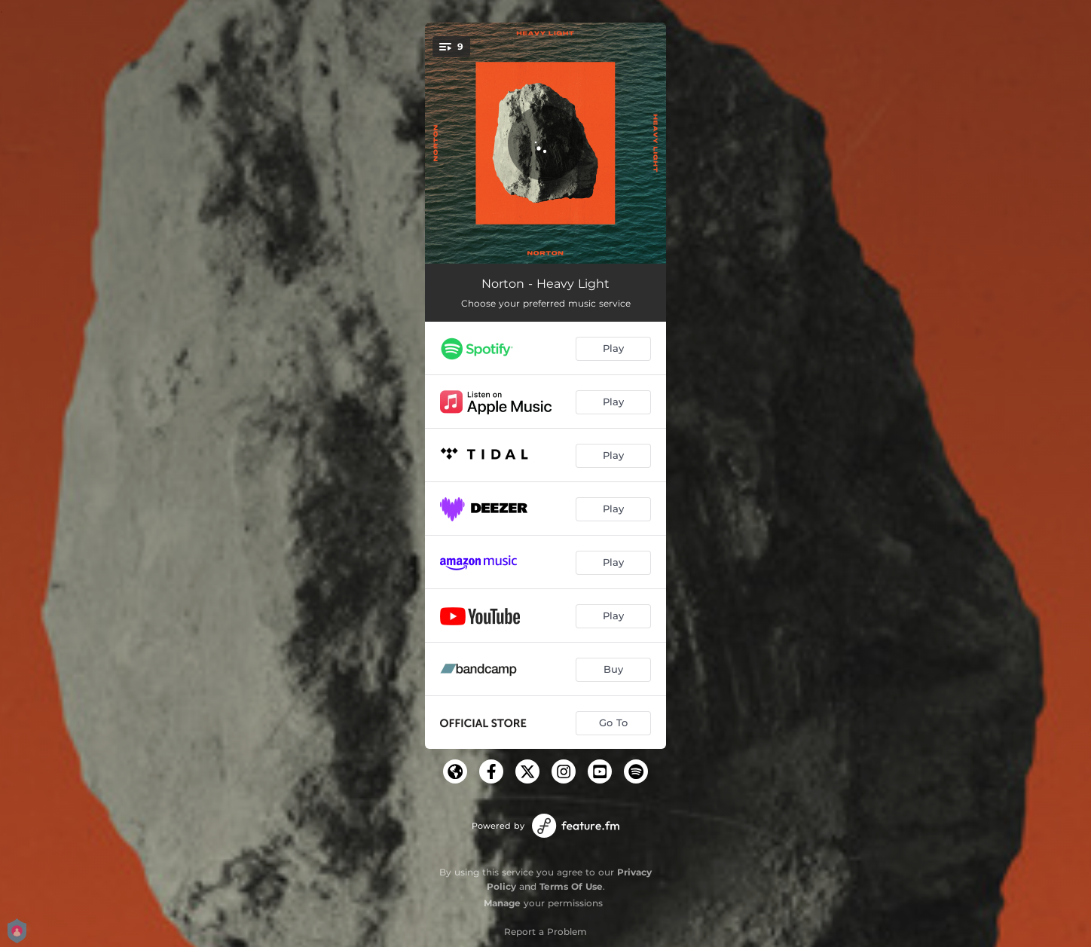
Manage (502, 903)
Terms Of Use (571, 886)
